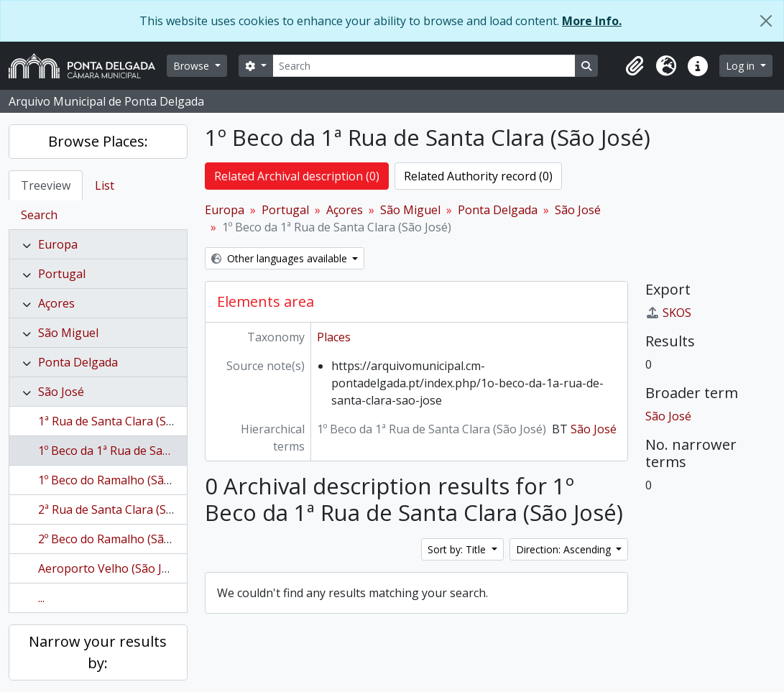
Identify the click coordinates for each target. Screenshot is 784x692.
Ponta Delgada (78, 362)
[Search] (424, 66)
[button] (634, 66)
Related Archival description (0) (296, 176)
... (41, 598)
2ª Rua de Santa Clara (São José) (123, 509)
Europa (58, 244)
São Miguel (68, 333)
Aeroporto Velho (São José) (111, 568)
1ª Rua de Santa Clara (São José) (123, 421)
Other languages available (280, 258)
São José (61, 392)
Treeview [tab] (45, 185)
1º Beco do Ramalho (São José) (119, 480)
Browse (192, 66)
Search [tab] (39, 215)
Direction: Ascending (565, 549)
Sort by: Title (458, 549)
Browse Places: (98, 141)
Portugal (62, 274)
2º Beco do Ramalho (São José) (119, 539)
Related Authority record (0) (478, 176)
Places (334, 337)
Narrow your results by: (98, 652)
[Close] (766, 21)
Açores (56, 303)
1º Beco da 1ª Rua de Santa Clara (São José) (152, 450)
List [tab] (104, 185)
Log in (741, 66)
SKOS (668, 312)
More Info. (592, 21)
